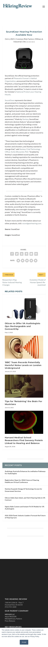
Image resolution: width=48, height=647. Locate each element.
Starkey (25, 122)
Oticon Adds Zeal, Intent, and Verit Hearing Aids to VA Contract (25, 502)
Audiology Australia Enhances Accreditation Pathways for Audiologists (25, 475)
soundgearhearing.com (31, 226)
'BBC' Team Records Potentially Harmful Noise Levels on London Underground (23, 368)
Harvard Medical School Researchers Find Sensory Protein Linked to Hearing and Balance (24, 443)
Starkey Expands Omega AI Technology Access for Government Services (23, 493)
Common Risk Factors (25, 42)
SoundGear (9, 103)
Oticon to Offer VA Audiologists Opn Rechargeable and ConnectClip (22, 329)
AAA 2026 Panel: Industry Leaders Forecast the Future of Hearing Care (25, 520)
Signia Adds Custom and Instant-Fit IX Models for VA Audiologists (24, 511)
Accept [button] (24, 642)
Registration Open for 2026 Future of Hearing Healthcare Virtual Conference (22, 484)
